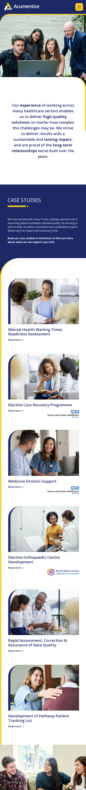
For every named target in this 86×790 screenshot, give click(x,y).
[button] (78, 7)
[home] (22, 7)
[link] (43, 300)
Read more (15, 340)
